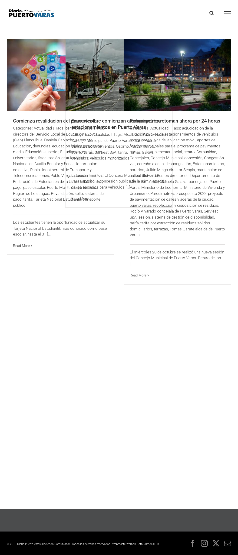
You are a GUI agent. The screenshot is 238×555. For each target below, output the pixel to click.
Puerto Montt (58, 187)
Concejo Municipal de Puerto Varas (101, 140)
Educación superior (42, 152)
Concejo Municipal (167, 158)
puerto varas (82, 152)
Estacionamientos (98, 146)
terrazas (161, 229)
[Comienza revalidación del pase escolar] (60, 75)
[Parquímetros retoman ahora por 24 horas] (177, 75)
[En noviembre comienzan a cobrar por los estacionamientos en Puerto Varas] (119, 75)
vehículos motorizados (109, 158)
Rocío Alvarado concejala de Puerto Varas (166, 211)
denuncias (41, 146)
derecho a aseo (150, 163)
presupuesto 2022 (190, 193)
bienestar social (168, 152)
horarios (137, 169)
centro (189, 152)
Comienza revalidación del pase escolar (55, 121)
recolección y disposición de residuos (185, 205)
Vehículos (79, 158)
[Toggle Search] (211, 13)
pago (17, 187)
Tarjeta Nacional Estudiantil (57, 199)
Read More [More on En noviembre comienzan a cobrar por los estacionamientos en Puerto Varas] (79, 198)
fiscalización (49, 158)
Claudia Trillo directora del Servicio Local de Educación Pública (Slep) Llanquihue (59, 134)
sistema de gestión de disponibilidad (183, 217)
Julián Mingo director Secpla (170, 169)
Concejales (139, 158)
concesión (193, 158)
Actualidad (43, 128)
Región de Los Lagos (31, 193)
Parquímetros (162, 193)
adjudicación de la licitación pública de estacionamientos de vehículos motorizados (174, 134)
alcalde (159, 140)
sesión (144, 217)
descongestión (178, 163)
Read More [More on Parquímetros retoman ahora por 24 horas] (138, 275)
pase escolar (34, 187)
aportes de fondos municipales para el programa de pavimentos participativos (175, 146)
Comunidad (206, 152)
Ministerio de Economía (161, 187)
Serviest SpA (105, 152)
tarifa (27, 199)
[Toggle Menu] (227, 13)
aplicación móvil (181, 140)
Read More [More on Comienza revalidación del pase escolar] (21, 246)
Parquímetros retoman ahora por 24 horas (175, 121)
